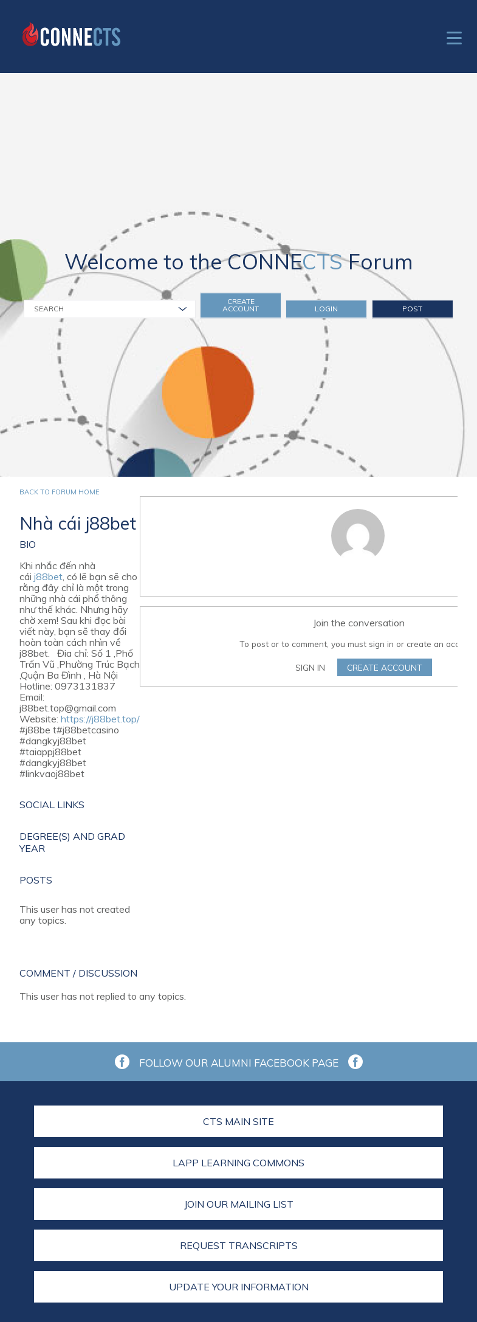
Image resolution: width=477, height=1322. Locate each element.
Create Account (240, 305)
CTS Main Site (238, 1121)
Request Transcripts (239, 1245)
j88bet (48, 576)
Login (326, 308)
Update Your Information (239, 1287)
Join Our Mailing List (238, 1204)
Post (412, 308)
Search (49, 308)
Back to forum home (59, 492)
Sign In (310, 667)
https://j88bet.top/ (100, 719)
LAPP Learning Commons (238, 1163)
